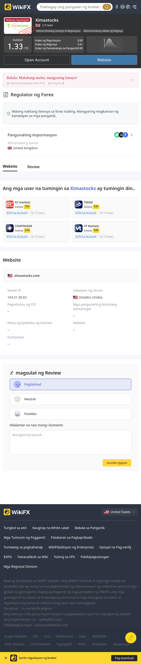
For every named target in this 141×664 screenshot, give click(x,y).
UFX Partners (40, 644)
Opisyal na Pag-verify (115, 547)
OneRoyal (99, 644)
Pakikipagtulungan (95, 557)
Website (104, 59)
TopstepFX (64, 644)
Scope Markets (16, 636)
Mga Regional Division (20, 566)
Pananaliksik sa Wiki (33, 557)
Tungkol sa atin (15, 528)
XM (35, 636)
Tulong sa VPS (64, 557)
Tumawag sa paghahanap (23, 547)
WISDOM (99, 636)
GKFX (82, 644)
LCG (47, 636)
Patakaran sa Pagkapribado (71, 537)
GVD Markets (15, 644)
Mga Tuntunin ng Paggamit (24, 537)
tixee (82, 636)
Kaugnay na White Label (50, 528)
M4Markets (64, 636)
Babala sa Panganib (90, 528)
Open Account (37, 59)
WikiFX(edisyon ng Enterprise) (71, 547)
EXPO (8, 557)
